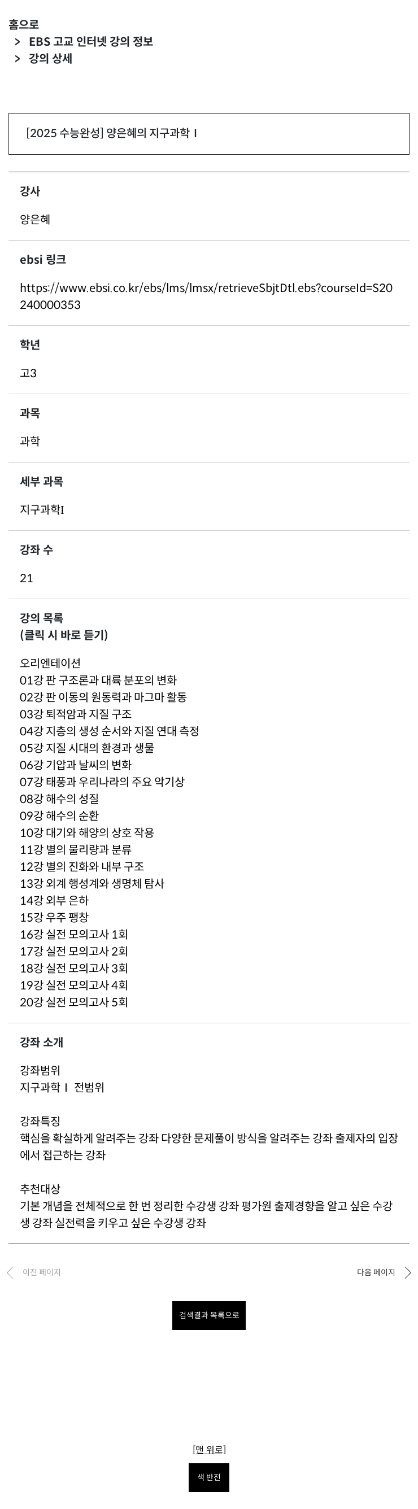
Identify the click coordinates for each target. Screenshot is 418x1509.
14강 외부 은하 (54, 901)
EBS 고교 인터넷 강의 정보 (91, 42)
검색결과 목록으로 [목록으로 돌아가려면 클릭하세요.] (209, 1315)
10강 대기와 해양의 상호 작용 (87, 833)
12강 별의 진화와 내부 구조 (82, 867)
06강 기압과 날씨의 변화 (76, 765)
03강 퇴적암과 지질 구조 (76, 715)
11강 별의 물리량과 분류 (76, 850)
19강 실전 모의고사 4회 (74, 986)
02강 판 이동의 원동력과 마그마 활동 (103, 698)
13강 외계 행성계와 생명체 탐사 (92, 884)
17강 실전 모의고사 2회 (74, 952)
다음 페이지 (376, 1272)
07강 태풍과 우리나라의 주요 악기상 (102, 782)
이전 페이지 (42, 1272)
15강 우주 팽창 (54, 918)
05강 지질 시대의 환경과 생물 (87, 749)
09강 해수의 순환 (59, 816)
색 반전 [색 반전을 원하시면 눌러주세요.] (209, 1477)
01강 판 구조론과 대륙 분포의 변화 (98, 681)
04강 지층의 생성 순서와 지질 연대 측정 (109, 732)
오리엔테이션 (50, 664)
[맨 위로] (209, 1450)
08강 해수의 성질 (59, 799)
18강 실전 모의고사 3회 (74, 969)
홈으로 (23, 25)
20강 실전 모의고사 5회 (74, 1003)
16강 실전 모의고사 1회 (74, 935)
